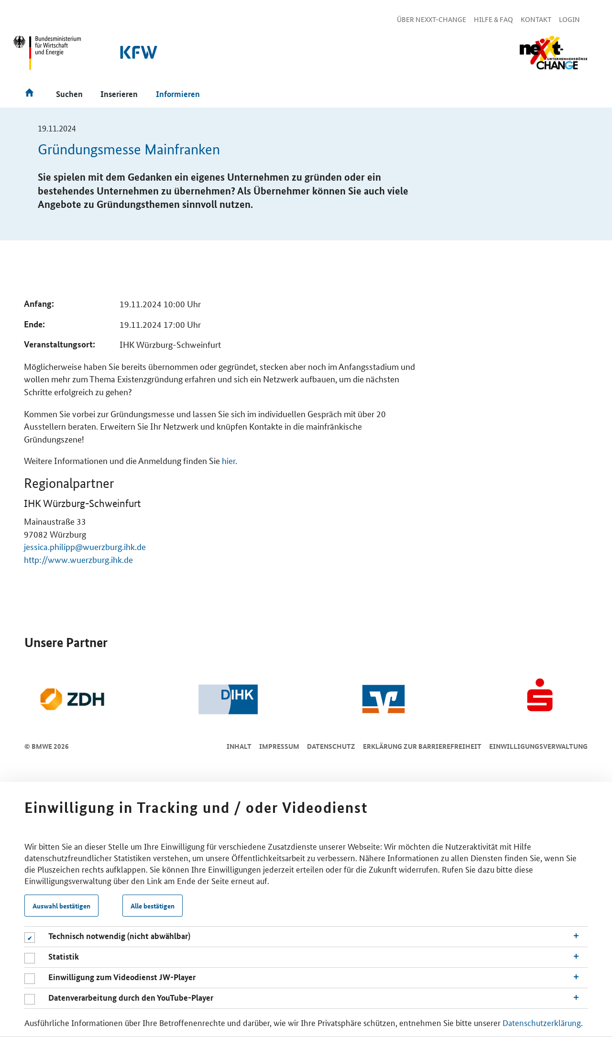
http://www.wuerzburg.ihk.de (78, 559)
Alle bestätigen (153, 905)
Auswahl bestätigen (61, 905)
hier (228, 460)
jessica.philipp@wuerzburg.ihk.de (85, 546)
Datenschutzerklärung (542, 1022)
